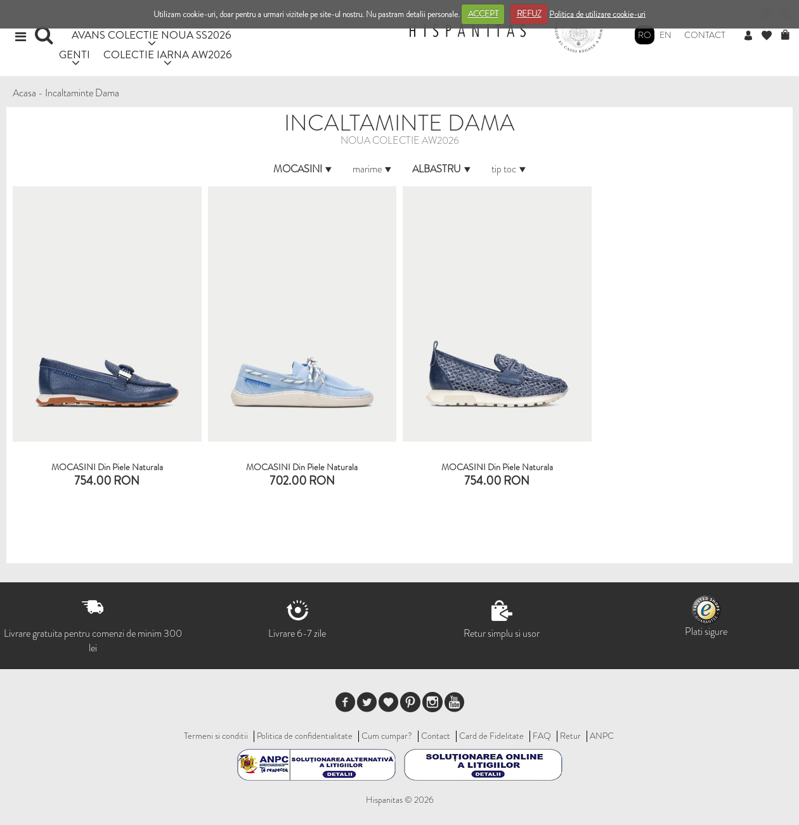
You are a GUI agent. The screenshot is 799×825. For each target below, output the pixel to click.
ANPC (602, 735)
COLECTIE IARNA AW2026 (167, 54)
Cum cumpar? (386, 735)
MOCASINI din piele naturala (497, 467)
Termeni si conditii (216, 735)
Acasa (24, 93)
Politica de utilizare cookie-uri (597, 14)
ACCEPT (483, 14)
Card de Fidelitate (491, 735)
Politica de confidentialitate (305, 735)
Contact (704, 35)
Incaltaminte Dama (82, 93)
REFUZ (529, 14)
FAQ (542, 735)
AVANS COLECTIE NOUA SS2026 (151, 34)
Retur (570, 735)
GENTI (74, 54)
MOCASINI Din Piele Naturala (107, 467)
